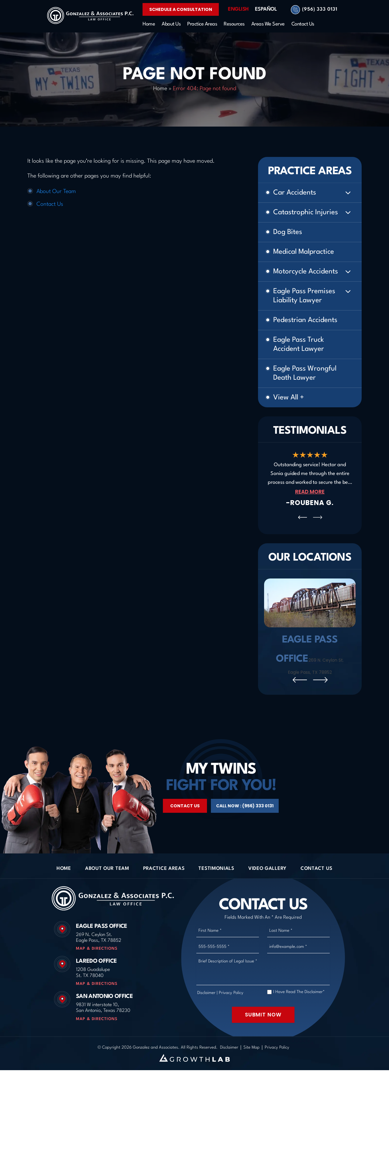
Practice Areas (202, 24)
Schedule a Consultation (180, 9)
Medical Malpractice (303, 252)
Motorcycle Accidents (305, 271)
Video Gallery (267, 908)
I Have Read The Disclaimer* (299, 1032)
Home (149, 24)
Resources (234, 24)
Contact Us (302, 24)
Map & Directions (97, 989)
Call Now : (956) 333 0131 (245, 846)
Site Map (251, 1087)
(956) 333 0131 (319, 9)
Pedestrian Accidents (305, 320)
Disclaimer (206, 1033)
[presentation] (302, 517)
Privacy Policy (231, 1033)
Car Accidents (294, 192)
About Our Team (56, 191)
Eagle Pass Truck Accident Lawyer (298, 344)
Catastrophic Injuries (305, 212)
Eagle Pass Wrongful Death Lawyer (304, 373)
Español (266, 9)
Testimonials (216, 908)
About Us (171, 24)
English (238, 9)
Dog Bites (287, 232)
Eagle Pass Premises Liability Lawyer (304, 296)
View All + (288, 397)
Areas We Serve (268, 24)
